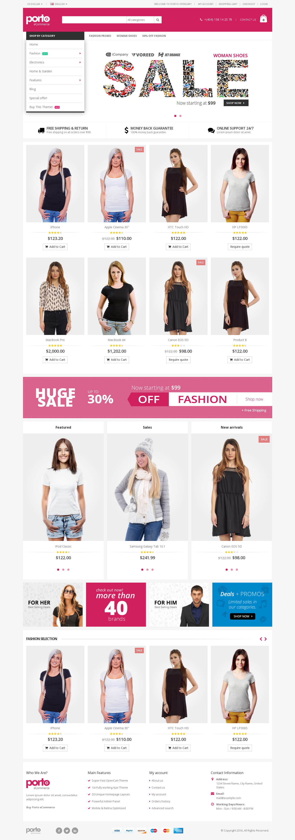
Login (264, 4)
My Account (206, 4)
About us (157, 780)
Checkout (249, 4)
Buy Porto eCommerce (40, 807)
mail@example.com (228, 798)
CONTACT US (248, 19)
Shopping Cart (228, 4)
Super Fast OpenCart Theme (110, 780)
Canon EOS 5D (178, 340)
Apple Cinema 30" (117, 227)
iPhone (55, 227)
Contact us (158, 787)
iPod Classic (63, 546)
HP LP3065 (240, 227)
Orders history (161, 801)
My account (159, 794)
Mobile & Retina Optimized (109, 808)
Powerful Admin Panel (106, 801)
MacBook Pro (55, 340)
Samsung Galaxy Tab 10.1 (147, 546)
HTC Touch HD (178, 227)
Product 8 (240, 340)
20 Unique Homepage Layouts (111, 794)
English (58, 4)
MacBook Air (117, 340)
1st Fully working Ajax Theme (110, 787)
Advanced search (163, 808)
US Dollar (34, 4)
